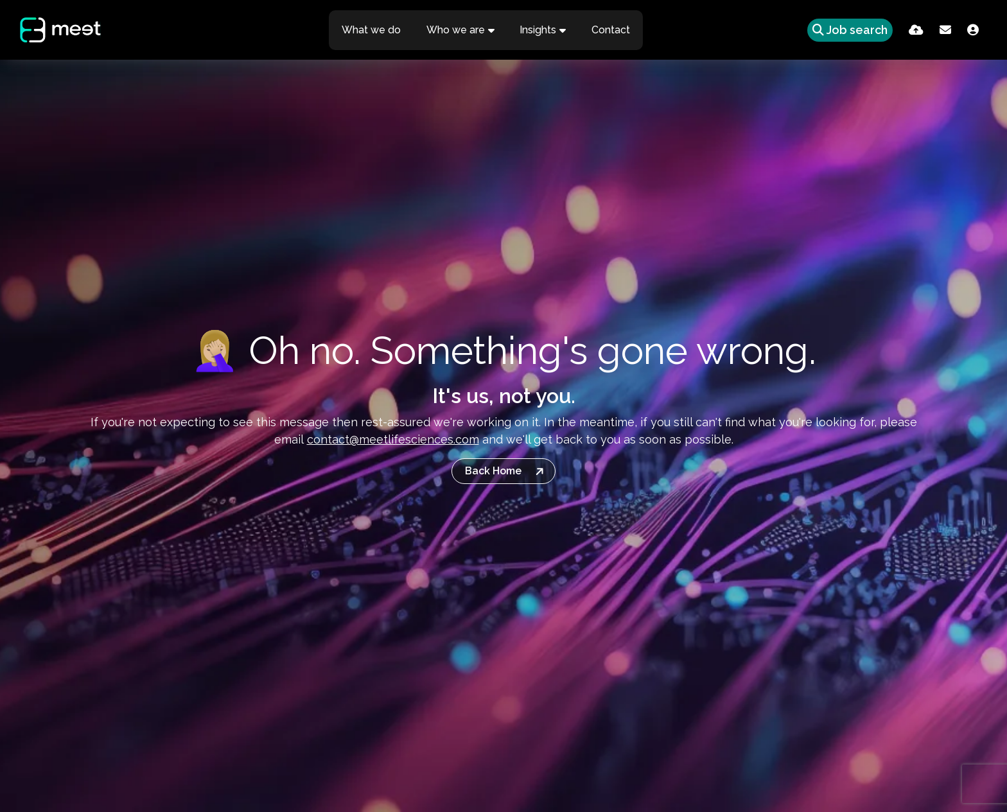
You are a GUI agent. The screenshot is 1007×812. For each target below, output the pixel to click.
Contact (612, 30)
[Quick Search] (845, 30)
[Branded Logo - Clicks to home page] (60, 30)
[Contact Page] (945, 30)
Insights (539, 30)
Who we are (456, 30)
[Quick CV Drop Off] (916, 30)
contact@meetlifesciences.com (393, 439)
